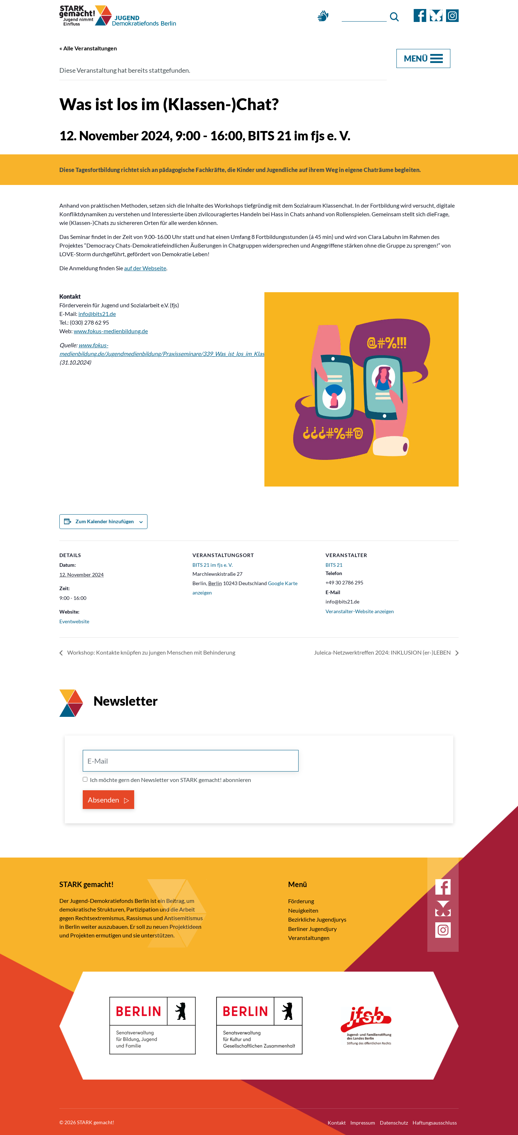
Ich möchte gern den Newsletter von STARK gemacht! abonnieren (170, 778)
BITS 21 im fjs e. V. (212, 564)
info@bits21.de (97, 312)
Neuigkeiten (303, 909)
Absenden (108, 798)
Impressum (362, 1121)
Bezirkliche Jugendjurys (317, 918)
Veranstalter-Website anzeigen (360, 610)
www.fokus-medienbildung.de (111, 330)
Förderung (301, 899)
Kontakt (337, 1121)
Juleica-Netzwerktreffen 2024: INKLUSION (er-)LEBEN (383, 651)
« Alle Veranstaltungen (88, 48)
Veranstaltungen (309, 936)
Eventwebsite (74, 621)
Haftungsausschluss (435, 1121)
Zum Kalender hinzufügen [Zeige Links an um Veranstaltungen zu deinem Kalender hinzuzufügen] (105, 520)
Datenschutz (394, 1121)
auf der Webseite (145, 267)
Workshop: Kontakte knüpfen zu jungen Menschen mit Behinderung (150, 651)
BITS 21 (334, 564)
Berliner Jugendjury (312, 927)
